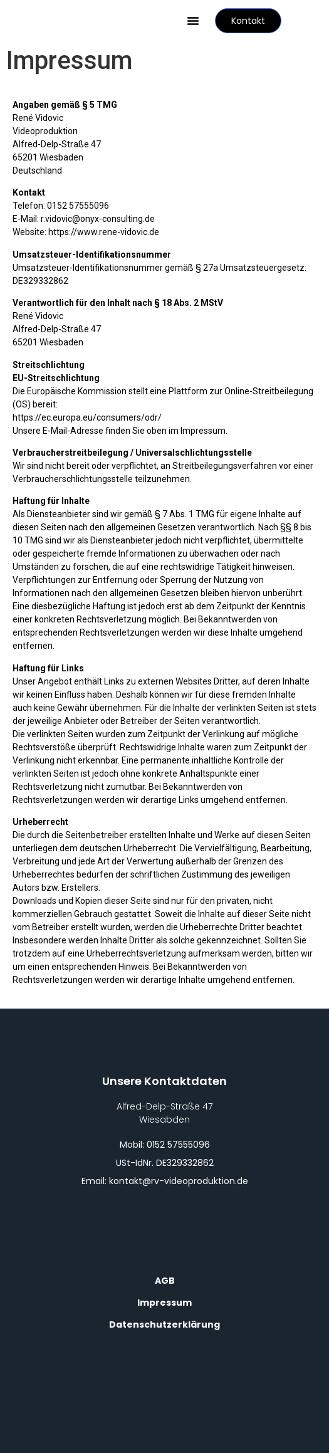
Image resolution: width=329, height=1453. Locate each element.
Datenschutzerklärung (164, 1324)
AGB (165, 1280)
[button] (193, 20)
